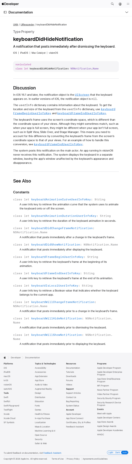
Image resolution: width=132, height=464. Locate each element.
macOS (7, 376)
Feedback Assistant (75, 427)
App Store (39, 380)
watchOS (8, 389)
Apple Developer (73, 414)
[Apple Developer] (10, 4)
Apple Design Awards (106, 426)
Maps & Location (42, 427)
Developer (16, 357)
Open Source (41, 435)
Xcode (6, 414)
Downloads (71, 376)
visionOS (8, 385)
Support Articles (73, 393)
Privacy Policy (73, 459)
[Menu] (128, 4)
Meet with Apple (104, 413)
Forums (69, 380)
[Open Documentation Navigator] (5, 12)
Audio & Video (41, 385)
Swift (6, 397)
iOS (5, 368)
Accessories (40, 372)
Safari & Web (41, 443)
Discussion (24, 87)
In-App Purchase (42, 418)
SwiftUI (7, 401)
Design (38, 393)
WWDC (100, 434)
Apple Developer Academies (110, 430)
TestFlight (8, 410)
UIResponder (27, 24)
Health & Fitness (42, 414)
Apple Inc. (25, 459)
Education (39, 401)
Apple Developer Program (109, 368)
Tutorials (70, 372)
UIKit (15, 24)
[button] (112, 4)
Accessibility (40, 368)
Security (39, 439)
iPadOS (7, 372)
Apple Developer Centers (108, 418)
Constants (21, 192)
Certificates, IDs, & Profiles (78, 422)
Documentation (21, 12)
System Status (72, 406)
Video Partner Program (107, 394)
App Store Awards (105, 422)
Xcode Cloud (9, 418)
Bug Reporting (72, 401)
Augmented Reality (43, 389)
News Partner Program (107, 390)
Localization (40, 422)
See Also (22, 180)
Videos (69, 385)
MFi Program (103, 386)
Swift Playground (11, 406)
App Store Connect (74, 418)
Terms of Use (58, 459)
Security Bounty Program (108, 398)
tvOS (6, 380)
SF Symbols (9, 422)
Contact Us (71, 397)
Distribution (40, 397)
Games (38, 410)
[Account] (120, 4)
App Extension (41, 376)
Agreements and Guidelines (95, 459)
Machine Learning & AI (45, 431)
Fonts (37, 406)
